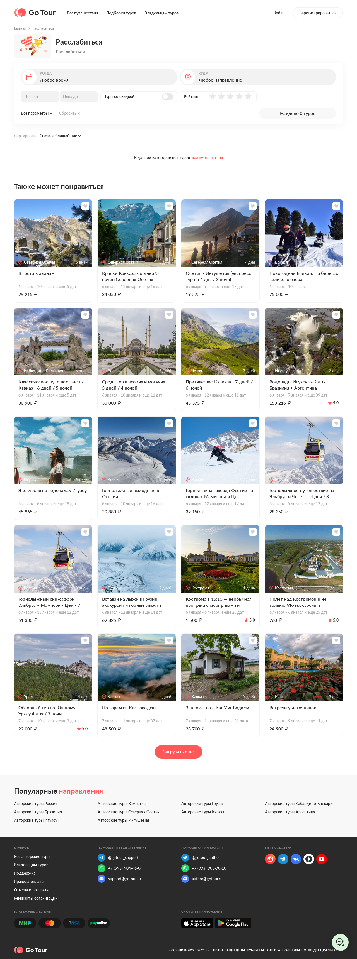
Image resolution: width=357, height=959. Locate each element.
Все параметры (36, 113)
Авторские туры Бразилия (38, 811)
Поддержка (24, 873)
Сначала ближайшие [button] (60, 135)
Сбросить (69, 113)
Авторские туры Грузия (202, 803)
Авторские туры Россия (35, 803)
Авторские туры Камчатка (122, 803)
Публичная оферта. (264, 950)
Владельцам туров (161, 13)
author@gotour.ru (202, 879)
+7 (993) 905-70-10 (203, 868)
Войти (278, 12)
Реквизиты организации (35, 898)
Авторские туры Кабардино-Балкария (299, 803)
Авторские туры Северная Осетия (129, 811)
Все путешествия (82, 13)
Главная (20, 28)
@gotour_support (118, 858)
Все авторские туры (32, 856)
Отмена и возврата (31, 889)
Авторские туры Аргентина (290, 811)
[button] (99, 77)
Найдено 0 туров (297, 113)
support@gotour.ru (119, 879)
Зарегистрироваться (318, 12)
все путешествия (207, 157)
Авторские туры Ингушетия (123, 820)
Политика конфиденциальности (312, 950)
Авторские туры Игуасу (35, 820)
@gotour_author (200, 858)
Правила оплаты (29, 881)
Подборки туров (121, 13)
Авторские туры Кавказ (202, 811)
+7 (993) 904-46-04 (120, 868)
